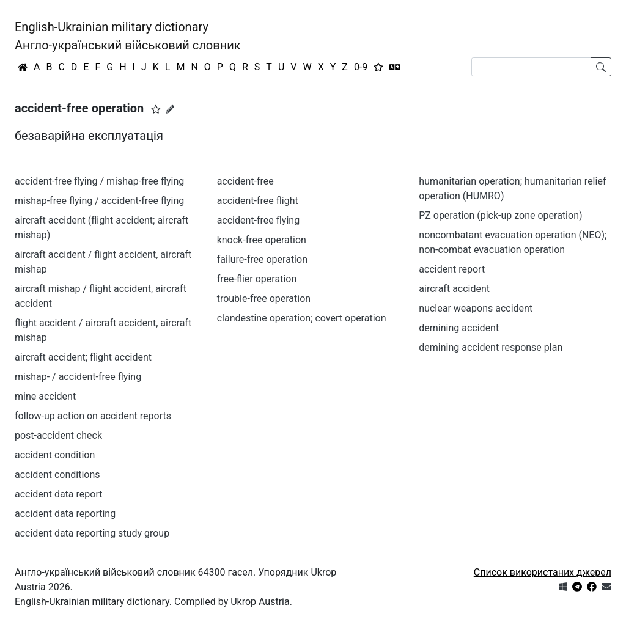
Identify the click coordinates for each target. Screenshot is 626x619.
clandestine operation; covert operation (301, 318)
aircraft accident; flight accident (83, 357)
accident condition (55, 455)
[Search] (531, 66)
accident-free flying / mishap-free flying (99, 181)
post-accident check (58, 435)
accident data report (58, 494)
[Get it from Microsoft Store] (563, 587)
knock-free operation (261, 240)
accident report (452, 269)
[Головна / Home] (23, 67)
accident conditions (57, 474)
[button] (156, 109)
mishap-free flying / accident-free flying (99, 201)
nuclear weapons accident (475, 308)
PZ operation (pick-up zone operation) (500, 215)
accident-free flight (257, 201)
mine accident (45, 396)
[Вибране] (378, 67)
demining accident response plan (490, 347)
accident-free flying (258, 220)
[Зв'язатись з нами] (606, 587)
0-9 (360, 67)
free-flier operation (257, 279)
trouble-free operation (264, 298)
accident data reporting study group (92, 533)
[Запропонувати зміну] (170, 109)
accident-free (245, 181)
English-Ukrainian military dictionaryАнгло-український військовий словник (128, 36)
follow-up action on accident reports (93, 416)
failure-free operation (262, 259)
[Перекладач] (394, 67)
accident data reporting (65, 513)
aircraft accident (454, 289)
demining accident (459, 328)
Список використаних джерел (542, 572)
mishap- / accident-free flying (78, 377)
